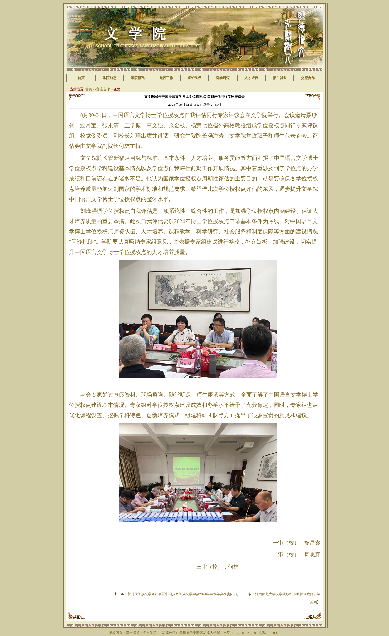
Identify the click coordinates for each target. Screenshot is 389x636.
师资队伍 (194, 78)
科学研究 (223, 78)
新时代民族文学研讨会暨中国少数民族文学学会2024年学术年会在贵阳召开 (184, 594)
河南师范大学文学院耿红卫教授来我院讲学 (287, 594)
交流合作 (308, 78)
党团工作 (166, 78)
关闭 (313, 602)
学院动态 (109, 78)
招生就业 (280, 78)
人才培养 (251, 78)
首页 (81, 78)
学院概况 (138, 78)
